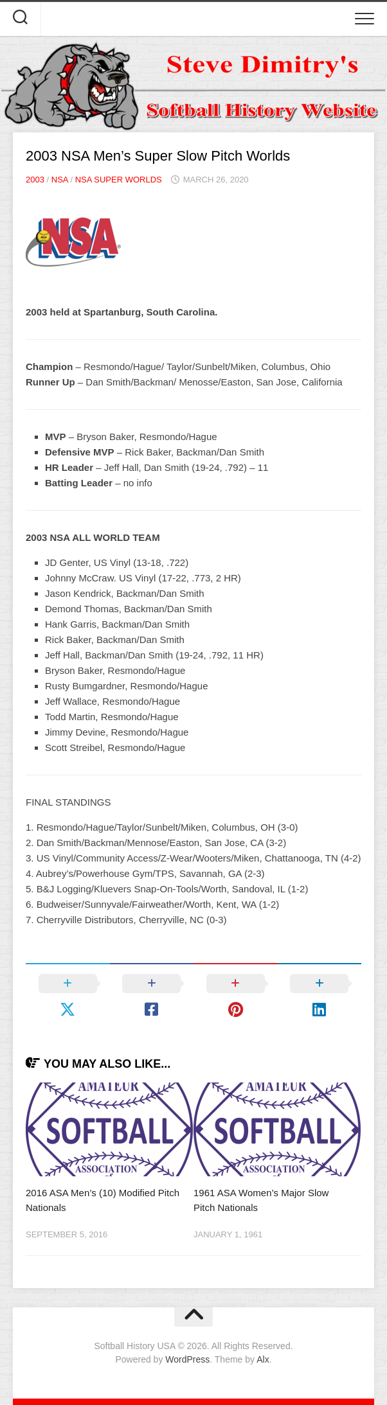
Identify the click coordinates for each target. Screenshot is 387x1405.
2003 (35, 179)
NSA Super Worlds (118, 179)
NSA (59, 179)
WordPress (187, 1359)
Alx (262, 1359)
